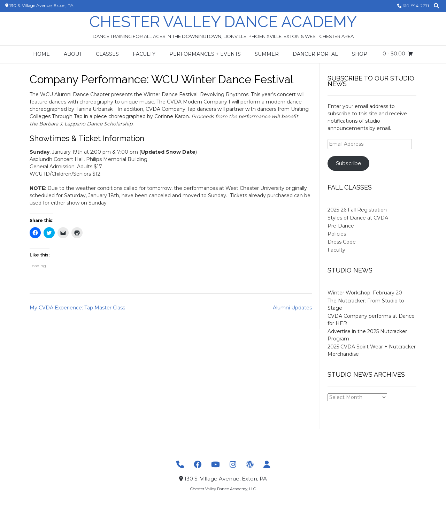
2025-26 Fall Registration (357, 210)
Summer (267, 54)
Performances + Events (205, 54)
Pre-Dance (341, 226)
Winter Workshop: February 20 (365, 293)
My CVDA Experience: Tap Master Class (77, 308)
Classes (107, 54)
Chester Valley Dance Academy (223, 22)
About (73, 54)
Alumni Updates (292, 308)
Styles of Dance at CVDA (358, 218)
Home (41, 54)
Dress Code (342, 242)
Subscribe (348, 163)
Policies (337, 234)
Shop (359, 54)
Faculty (144, 54)
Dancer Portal (315, 54)
